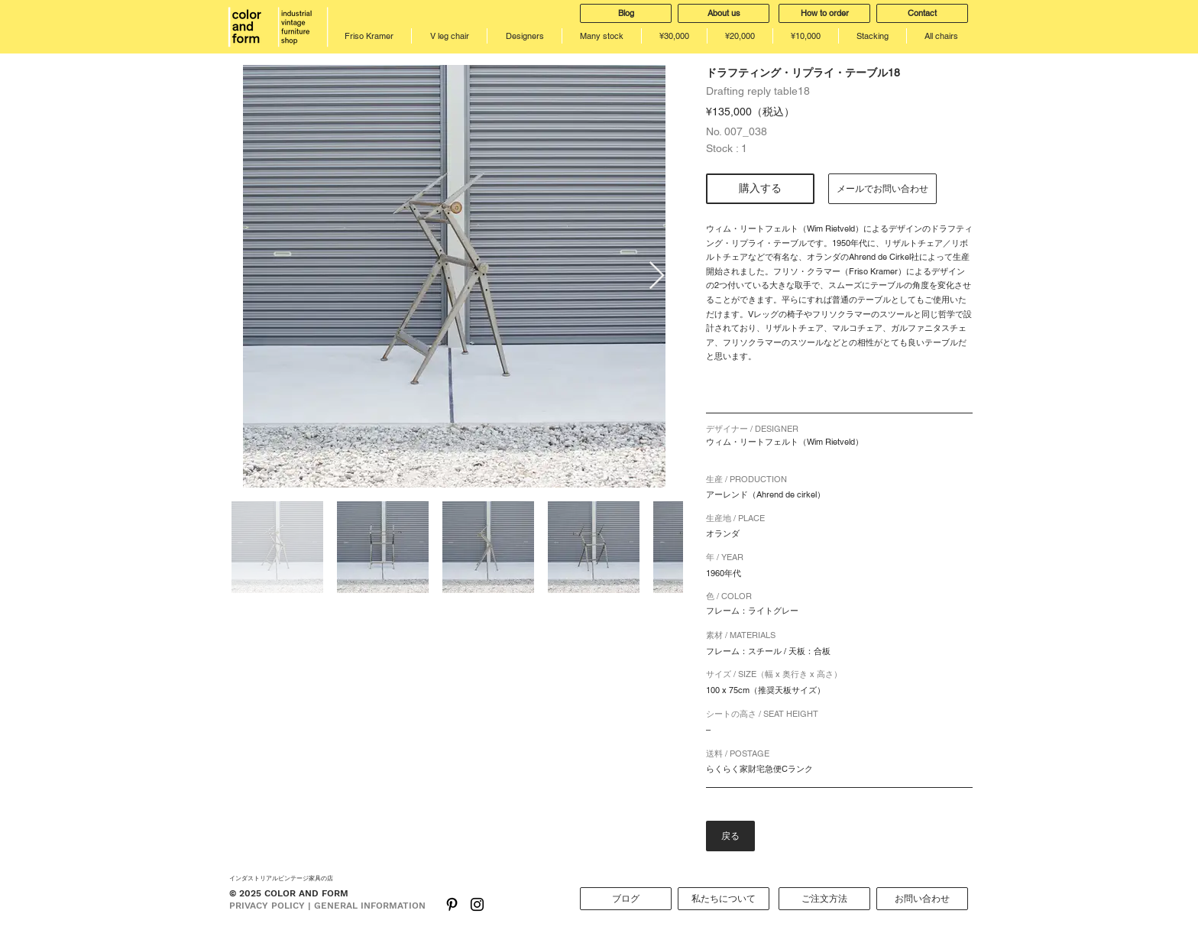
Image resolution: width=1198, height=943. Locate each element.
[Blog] (626, 13)
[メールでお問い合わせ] (882, 188)
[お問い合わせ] (922, 898)
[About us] (723, 13)
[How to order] (824, 13)
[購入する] (760, 188)
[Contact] (922, 13)
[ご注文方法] (824, 898)
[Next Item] (656, 276)
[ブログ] (626, 898)
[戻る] (730, 836)
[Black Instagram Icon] (477, 904)
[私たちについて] (723, 898)
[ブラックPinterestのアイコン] (452, 904)
